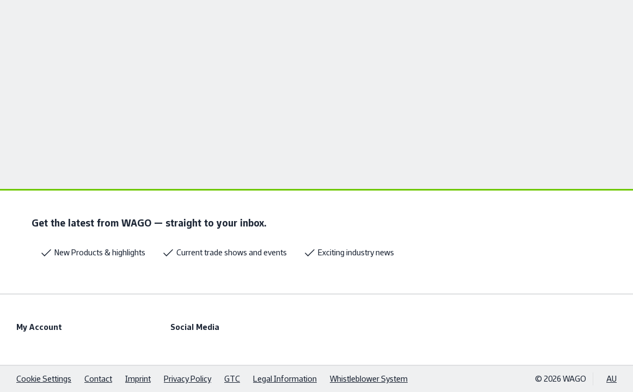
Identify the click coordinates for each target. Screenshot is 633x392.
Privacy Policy (187, 378)
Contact (98, 378)
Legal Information (285, 378)
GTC (232, 378)
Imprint (138, 378)
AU (611, 378)
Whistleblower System (369, 378)
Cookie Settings (43, 378)
